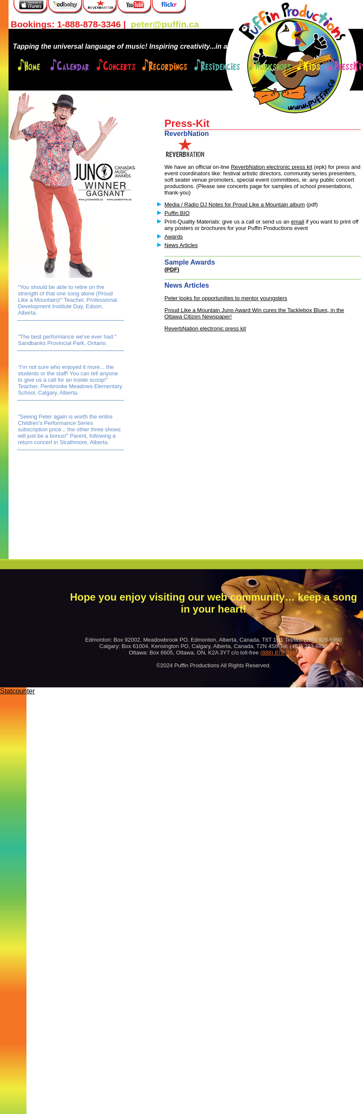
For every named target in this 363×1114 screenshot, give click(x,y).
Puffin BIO (177, 213)
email (297, 221)
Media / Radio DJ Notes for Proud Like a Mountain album (234, 204)
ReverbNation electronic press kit (272, 167)
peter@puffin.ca (165, 24)
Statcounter (17, 691)
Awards (173, 236)
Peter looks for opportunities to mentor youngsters (225, 298)
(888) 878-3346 (279, 652)
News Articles (181, 245)
